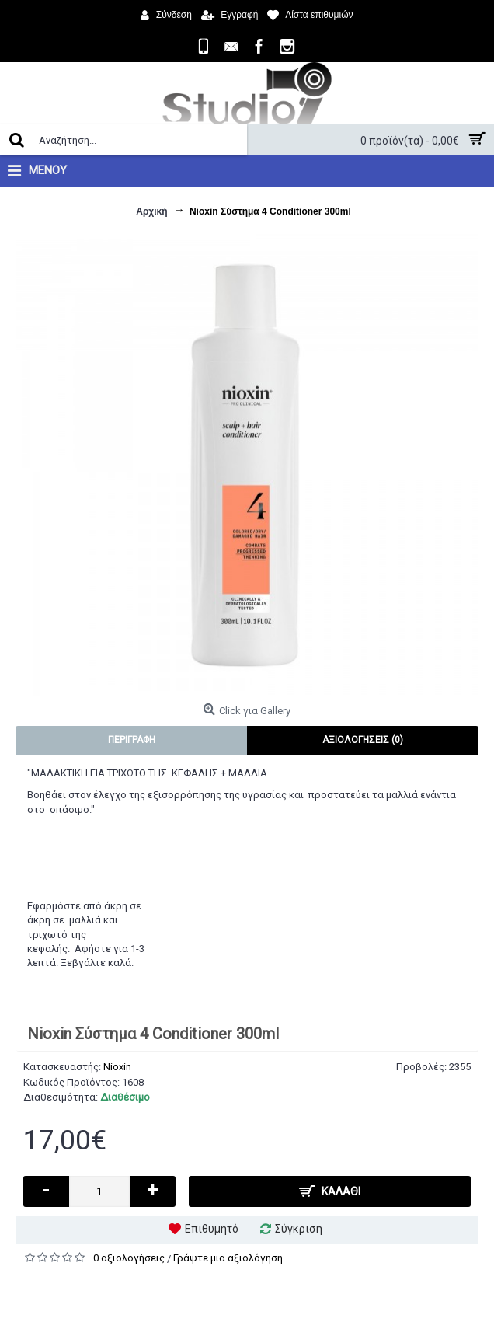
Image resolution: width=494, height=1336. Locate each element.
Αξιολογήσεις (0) (362, 739)
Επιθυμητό (211, 1229)
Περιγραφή (131, 739)
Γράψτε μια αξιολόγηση (228, 1258)
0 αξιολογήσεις (129, 1258)
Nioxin (117, 1067)
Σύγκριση (298, 1229)
